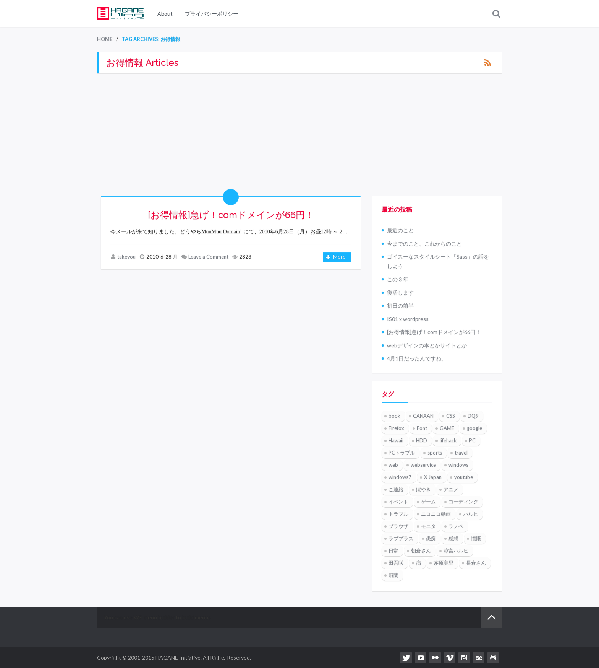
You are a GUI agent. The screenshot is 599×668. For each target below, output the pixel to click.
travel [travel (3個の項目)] (461, 453)
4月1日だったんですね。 (417, 358)
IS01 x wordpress (408, 319)
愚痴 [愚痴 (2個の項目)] (431, 539)
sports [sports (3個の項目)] (434, 453)
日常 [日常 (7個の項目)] (393, 551)
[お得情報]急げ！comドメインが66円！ (231, 214)
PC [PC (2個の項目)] (472, 441)
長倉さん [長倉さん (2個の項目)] (476, 563)
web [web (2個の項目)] (393, 465)
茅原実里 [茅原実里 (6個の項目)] (443, 563)
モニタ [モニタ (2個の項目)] (428, 526)
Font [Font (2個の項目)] (422, 428)
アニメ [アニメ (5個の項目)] (451, 490)
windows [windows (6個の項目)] (458, 465)
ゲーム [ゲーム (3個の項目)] (428, 502)
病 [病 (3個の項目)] (418, 563)
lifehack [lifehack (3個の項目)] (448, 441)
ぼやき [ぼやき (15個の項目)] (423, 490)
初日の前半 (400, 306)
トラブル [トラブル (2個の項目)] (398, 514)
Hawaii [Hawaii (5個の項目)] (396, 441)
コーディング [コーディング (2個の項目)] (463, 502)
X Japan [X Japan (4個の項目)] (433, 477)
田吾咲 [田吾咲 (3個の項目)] (396, 563)
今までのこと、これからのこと (424, 243)
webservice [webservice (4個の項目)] (423, 465)
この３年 (397, 279)
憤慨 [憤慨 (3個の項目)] (476, 539)
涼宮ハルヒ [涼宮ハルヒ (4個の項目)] (456, 551)
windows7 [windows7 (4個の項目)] (400, 477)
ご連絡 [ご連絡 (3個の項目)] (396, 490)
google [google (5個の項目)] (474, 428)
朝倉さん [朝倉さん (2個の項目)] (421, 551)
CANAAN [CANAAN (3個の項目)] (423, 416)
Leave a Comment (208, 257)
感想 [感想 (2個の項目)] (453, 539)
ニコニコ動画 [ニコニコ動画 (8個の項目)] (436, 514)
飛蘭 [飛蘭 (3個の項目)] (393, 575)
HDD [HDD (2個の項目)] (421, 441)
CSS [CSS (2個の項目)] (450, 416)
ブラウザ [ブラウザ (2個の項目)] (398, 526)
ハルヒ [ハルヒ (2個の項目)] (470, 514)
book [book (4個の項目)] (394, 416)
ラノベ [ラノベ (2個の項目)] (455, 526)
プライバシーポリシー (211, 13)
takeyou (126, 257)
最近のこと (400, 230)
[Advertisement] (299, 134)
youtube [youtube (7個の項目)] (463, 477)
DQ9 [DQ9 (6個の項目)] (473, 416)
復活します (400, 292)
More (336, 257)
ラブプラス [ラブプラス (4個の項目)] (401, 539)
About (165, 13)
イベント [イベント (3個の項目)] (398, 502)
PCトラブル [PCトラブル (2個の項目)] (402, 453)
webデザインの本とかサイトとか (427, 345)
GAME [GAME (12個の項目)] (447, 428)
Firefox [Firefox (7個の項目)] (396, 428)
